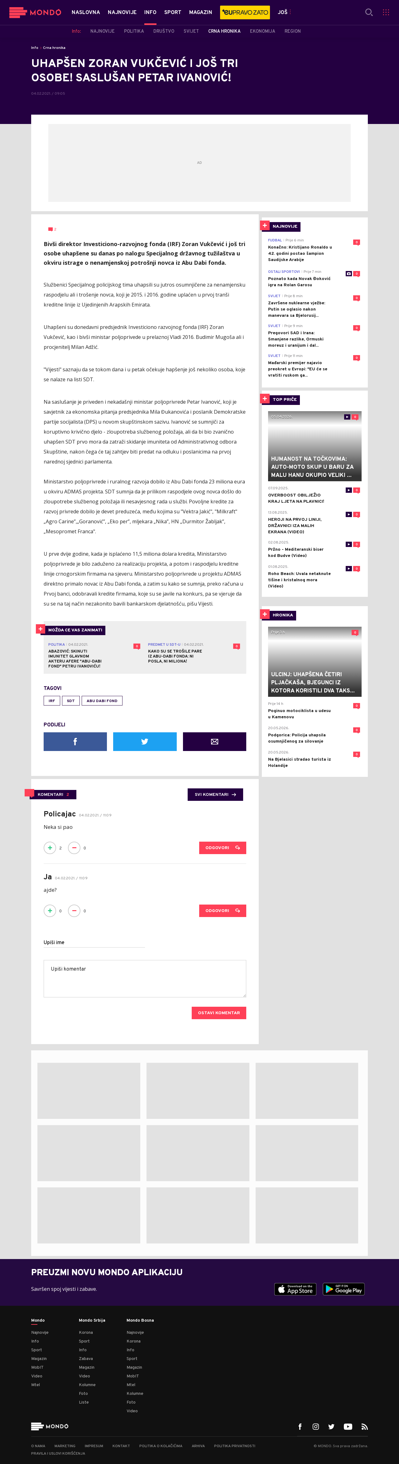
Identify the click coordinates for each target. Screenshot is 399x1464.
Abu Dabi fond (102, 701)
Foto (83, 1393)
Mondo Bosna (140, 1320)
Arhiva (198, 1446)
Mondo (38, 1320)
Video (36, 1376)
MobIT (37, 1367)
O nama (38, 1446)
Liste (84, 1402)
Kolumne (87, 1385)
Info (34, 47)
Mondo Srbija (92, 1320)
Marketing (65, 1446)
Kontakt (121, 1446)
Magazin (39, 1359)
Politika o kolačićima (160, 1446)
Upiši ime (54, 943)
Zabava (86, 1359)
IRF (52, 701)
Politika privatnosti (234, 1446)
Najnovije (40, 1332)
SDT (71, 701)
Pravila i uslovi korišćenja (58, 1453)
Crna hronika (54, 47)
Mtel (35, 1385)
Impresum (94, 1446)
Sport (36, 1350)
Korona (86, 1332)
